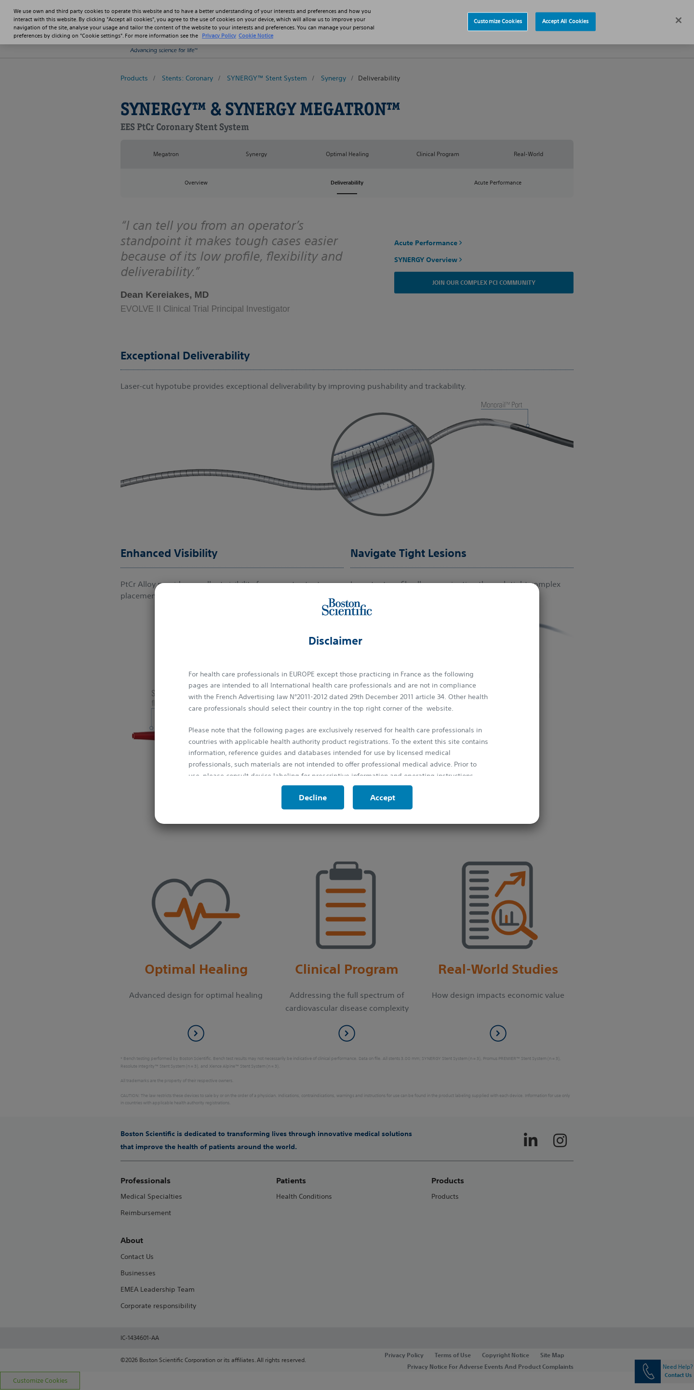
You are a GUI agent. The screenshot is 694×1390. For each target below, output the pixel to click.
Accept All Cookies (565, 10)
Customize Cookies (498, 10)
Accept (382, 797)
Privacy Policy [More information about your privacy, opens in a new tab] (219, 24)
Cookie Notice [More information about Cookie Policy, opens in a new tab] (256, 24)
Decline (313, 797)
